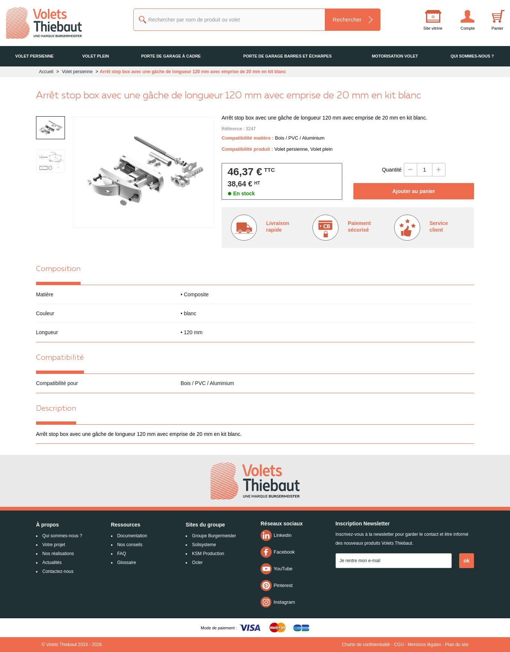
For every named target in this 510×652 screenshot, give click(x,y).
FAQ (121, 553)
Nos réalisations (58, 553)
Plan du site (456, 644)
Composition (58, 269)
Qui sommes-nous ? (62, 535)
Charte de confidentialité (366, 644)
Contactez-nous (57, 571)
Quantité (392, 170)
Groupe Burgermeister (214, 535)
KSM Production (208, 553)
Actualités (52, 562)
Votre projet (53, 544)
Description (56, 409)
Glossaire (126, 562)
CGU (399, 644)
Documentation (132, 535)
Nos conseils (130, 544)
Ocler (197, 562)
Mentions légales (424, 644)
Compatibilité (60, 358)
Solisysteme (204, 544)
